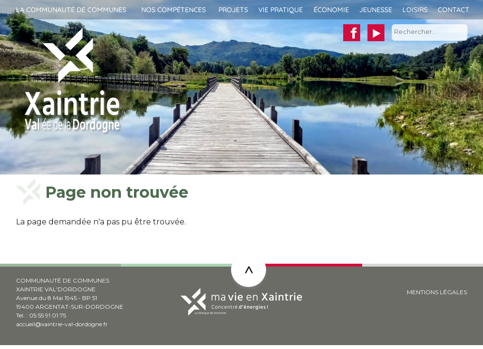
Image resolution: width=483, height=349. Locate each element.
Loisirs (415, 9)
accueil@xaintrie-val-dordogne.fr (62, 324)
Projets (233, 9)
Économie (331, 9)
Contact (453, 9)
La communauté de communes (71, 9)
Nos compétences (173, 9)
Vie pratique (280, 9)
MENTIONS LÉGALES (437, 292)
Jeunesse (375, 9)
